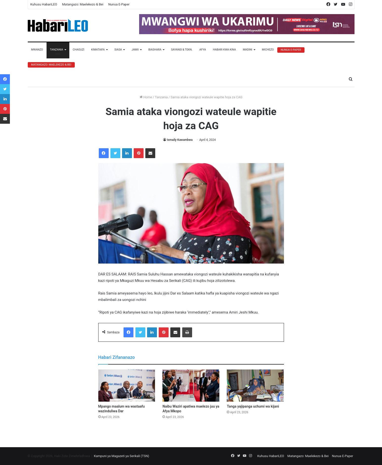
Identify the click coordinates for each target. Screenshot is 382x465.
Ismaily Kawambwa (180, 140)
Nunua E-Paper (118, 4)
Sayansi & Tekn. (181, 49)
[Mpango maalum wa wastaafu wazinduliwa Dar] (126, 385)
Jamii (135, 49)
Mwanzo (37, 49)
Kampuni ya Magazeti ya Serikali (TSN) (121, 456)
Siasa (118, 49)
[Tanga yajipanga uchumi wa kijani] (255, 385)
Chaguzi (78, 49)
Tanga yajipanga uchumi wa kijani (253, 406)
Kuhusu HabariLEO (43, 4)
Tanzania (56, 49)
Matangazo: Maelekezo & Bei (82, 4)
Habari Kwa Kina (224, 49)
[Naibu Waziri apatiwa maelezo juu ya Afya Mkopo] (190, 385)
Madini (247, 49)
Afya (202, 49)
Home (146, 97)
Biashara (154, 49)
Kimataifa (98, 49)
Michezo (268, 49)
